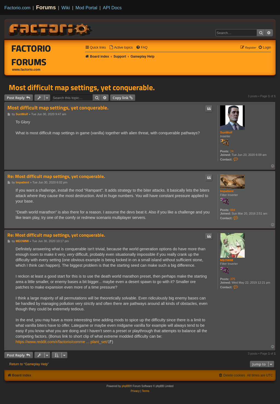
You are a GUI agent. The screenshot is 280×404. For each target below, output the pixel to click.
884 (232, 210)
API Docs (112, 7)
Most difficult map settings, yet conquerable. (82, 87)
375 (232, 279)
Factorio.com (17, 7)
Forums (46, 7)
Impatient (227, 191)
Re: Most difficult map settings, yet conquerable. (56, 176)
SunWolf (226, 132)
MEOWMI (226, 260)
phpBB (126, 386)
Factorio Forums (31, 55)
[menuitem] (121, 47)
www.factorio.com (26, 70)
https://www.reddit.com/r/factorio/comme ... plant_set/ (61, 342)
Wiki (66, 7)
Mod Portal (86, 7)
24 (232, 151)
